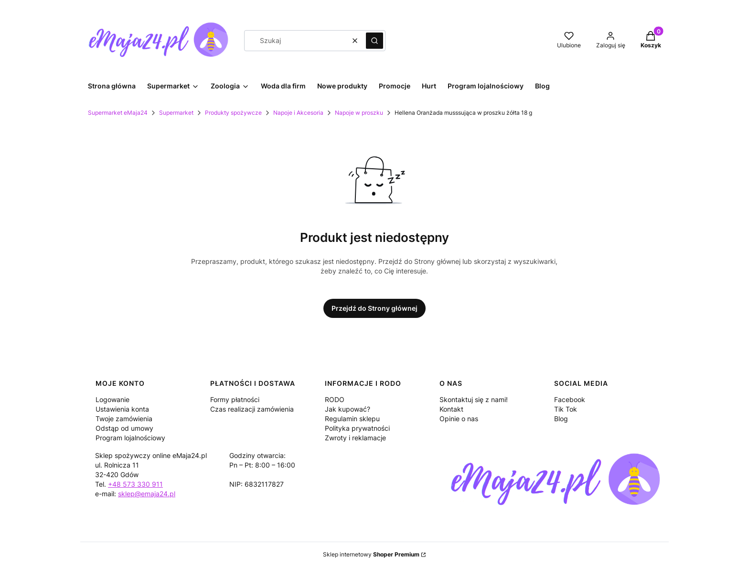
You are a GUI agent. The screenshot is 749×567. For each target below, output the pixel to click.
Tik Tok (565, 409)
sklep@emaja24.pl (146, 494)
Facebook (569, 399)
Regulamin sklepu (352, 418)
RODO (334, 399)
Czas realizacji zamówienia (252, 409)
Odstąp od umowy (124, 428)
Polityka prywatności (357, 428)
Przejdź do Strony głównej (374, 308)
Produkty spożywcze (233, 112)
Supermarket (176, 112)
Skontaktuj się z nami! (473, 399)
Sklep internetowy (371, 554)
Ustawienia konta (122, 409)
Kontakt (451, 409)
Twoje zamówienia (124, 418)
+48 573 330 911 (135, 484)
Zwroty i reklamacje (355, 438)
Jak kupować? (347, 409)
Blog (561, 418)
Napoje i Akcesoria (298, 112)
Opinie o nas (458, 418)
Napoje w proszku (359, 112)
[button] (374, 41)
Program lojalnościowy (130, 438)
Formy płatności (234, 399)
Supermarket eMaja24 (118, 112)
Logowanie (112, 399)
